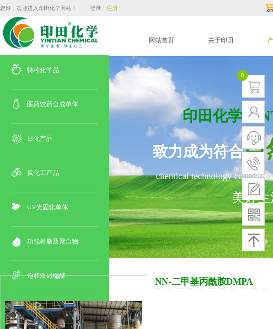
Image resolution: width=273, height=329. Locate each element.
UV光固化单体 (47, 207)
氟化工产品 (43, 173)
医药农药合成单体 (52, 104)
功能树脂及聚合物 (52, 241)
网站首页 (161, 40)
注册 (112, 8)
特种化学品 (43, 70)
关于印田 (221, 40)
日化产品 (40, 138)
